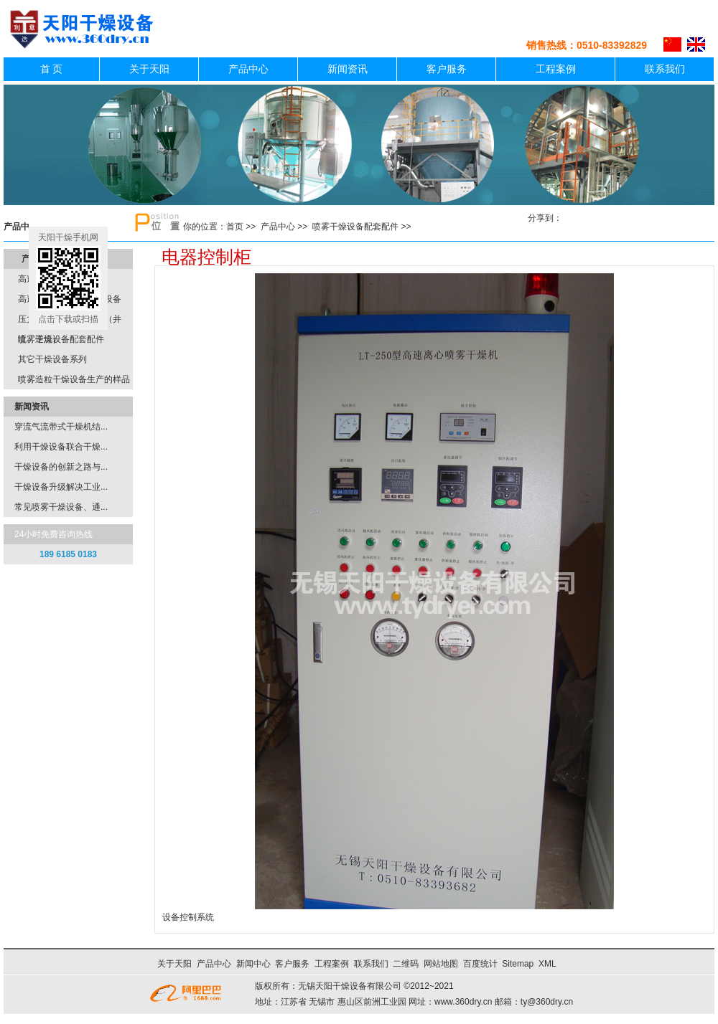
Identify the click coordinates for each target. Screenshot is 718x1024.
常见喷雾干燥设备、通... (61, 507)
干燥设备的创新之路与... (61, 467)
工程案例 (556, 69)
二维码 (406, 964)
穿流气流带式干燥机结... (61, 427)
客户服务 (446, 69)
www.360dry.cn (463, 1002)
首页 (234, 227)
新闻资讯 (347, 69)
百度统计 (480, 964)
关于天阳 (149, 69)
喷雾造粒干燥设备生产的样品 (74, 379)
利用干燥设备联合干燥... (61, 447)
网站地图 (441, 964)
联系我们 (665, 69)
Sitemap (517, 964)
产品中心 (248, 69)
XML (547, 964)
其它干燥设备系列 (52, 359)
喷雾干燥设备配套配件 (355, 227)
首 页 (51, 69)
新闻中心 (253, 964)
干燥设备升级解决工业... (61, 487)
